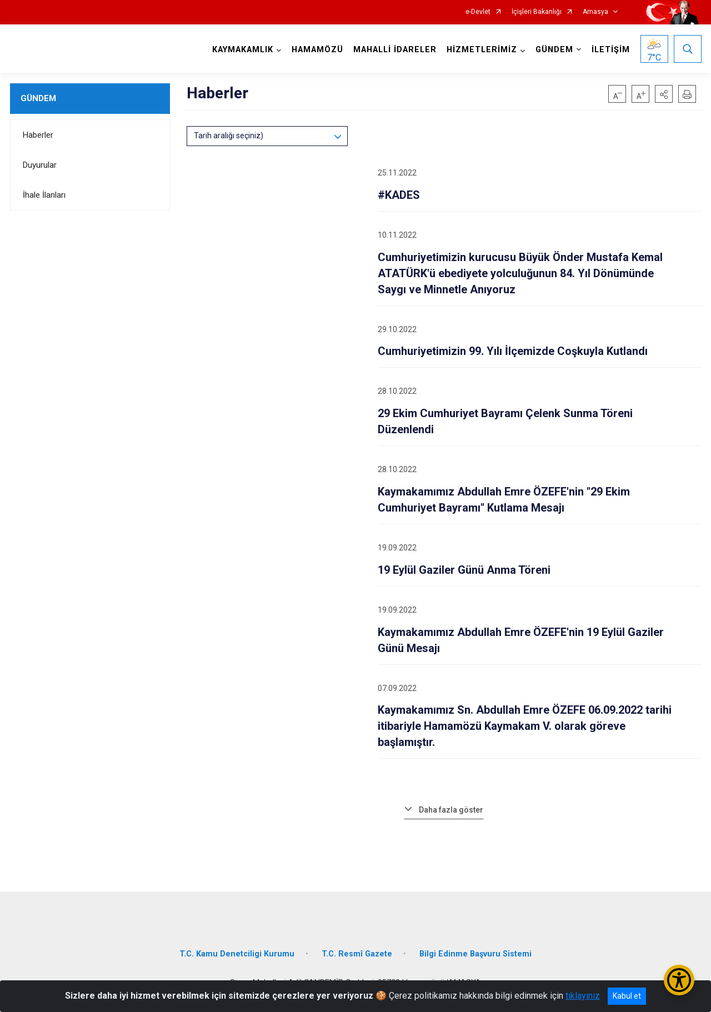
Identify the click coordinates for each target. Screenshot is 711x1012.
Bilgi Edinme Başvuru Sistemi (475, 954)
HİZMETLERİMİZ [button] (482, 49)
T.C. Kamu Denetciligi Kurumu (236, 954)
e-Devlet (477, 12)
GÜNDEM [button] (554, 49)
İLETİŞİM (611, 49)
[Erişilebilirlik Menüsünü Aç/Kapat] (679, 980)
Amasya (595, 12)
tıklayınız (582, 995)
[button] (664, 94)
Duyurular (40, 165)
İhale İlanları (44, 195)
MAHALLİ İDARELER (395, 49)
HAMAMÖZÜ (317, 49)
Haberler (38, 135)
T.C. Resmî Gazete (357, 954)
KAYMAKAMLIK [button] (242, 49)
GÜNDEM (38, 98)
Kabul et (627, 995)
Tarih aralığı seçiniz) (228, 135)
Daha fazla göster (451, 809)
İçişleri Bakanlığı (537, 12)
